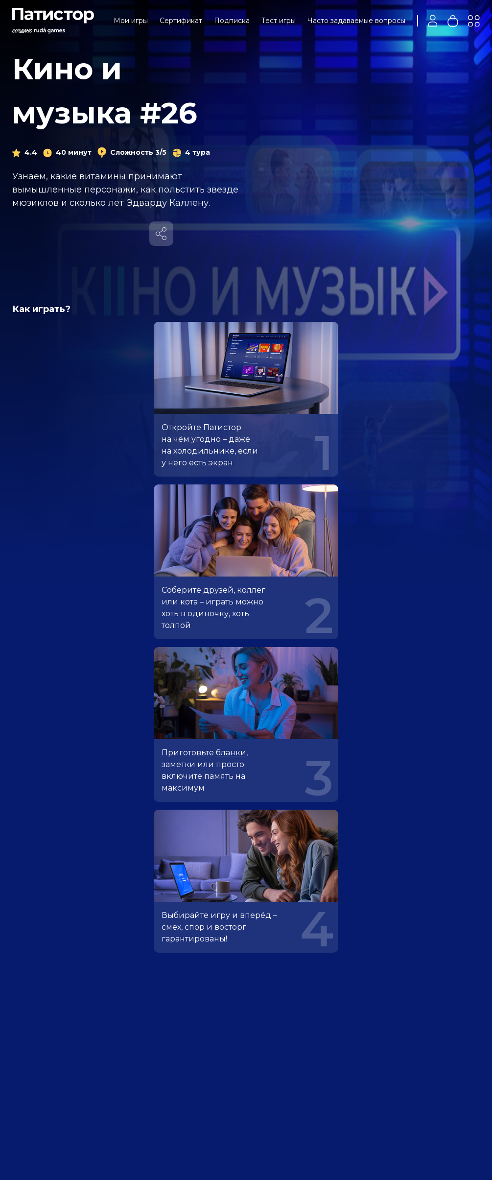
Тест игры (278, 20)
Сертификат (181, 20)
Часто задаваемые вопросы (356, 20)
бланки (231, 752)
